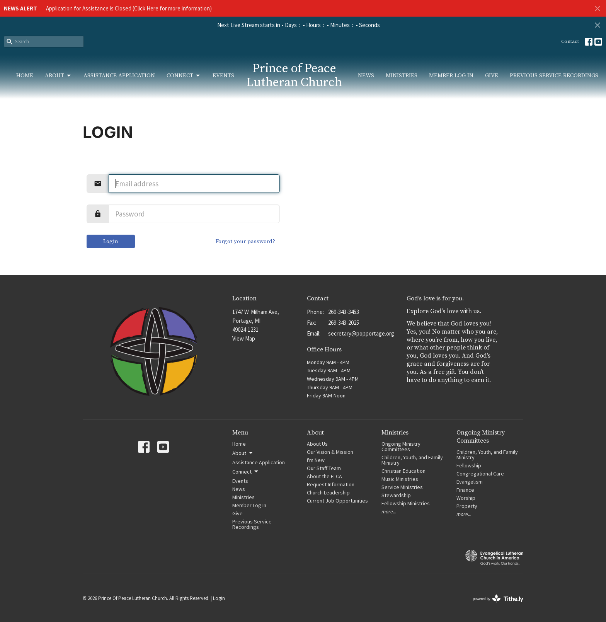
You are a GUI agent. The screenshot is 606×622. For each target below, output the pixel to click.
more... (389, 511)
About (58, 76)
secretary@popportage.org (361, 333)
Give (491, 75)
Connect (184, 76)
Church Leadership (328, 492)
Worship (465, 497)
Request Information (330, 484)
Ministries (401, 75)
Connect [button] (245, 471)
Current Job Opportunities (337, 500)
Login (110, 241)
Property (466, 506)
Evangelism (469, 481)
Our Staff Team (324, 468)
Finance (465, 489)
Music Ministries (399, 478)
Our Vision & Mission (330, 451)
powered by (498, 598)
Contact (570, 41)
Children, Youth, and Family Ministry (412, 460)
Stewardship (396, 495)
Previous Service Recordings (554, 75)
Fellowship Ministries (405, 503)
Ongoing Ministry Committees (400, 446)
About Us (317, 443)
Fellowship (468, 465)
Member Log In (451, 75)
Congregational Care (480, 473)
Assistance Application (119, 75)
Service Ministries (402, 487)
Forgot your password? (245, 241)
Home (24, 75)
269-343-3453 (343, 311)
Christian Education (403, 470)
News (366, 75)
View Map (243, 338)
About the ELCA (324, 476)
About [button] (243, 453)
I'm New (316, 460)
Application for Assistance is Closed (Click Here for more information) (129, 8)
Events (223, 75)
